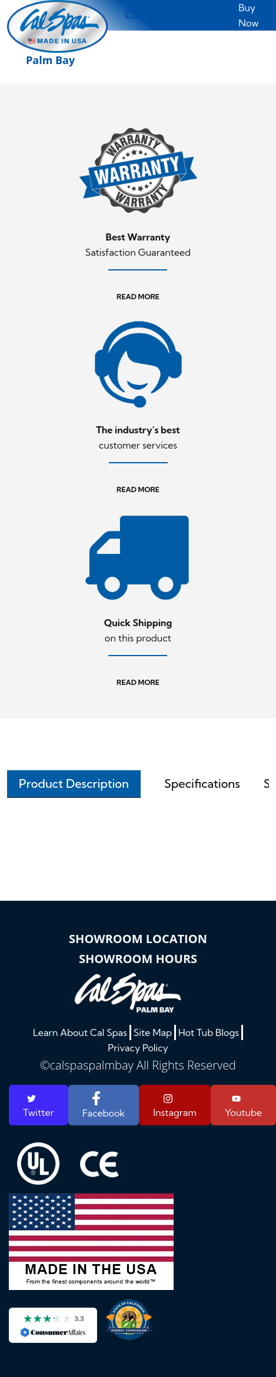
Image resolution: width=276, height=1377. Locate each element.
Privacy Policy (138, 1048)
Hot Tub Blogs (208, 1032)
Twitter (38, 1106)
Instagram (175, 1106)
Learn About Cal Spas (80, 1032)
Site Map (153, 1032)
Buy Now (248, 15)
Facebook (103, 1105)
